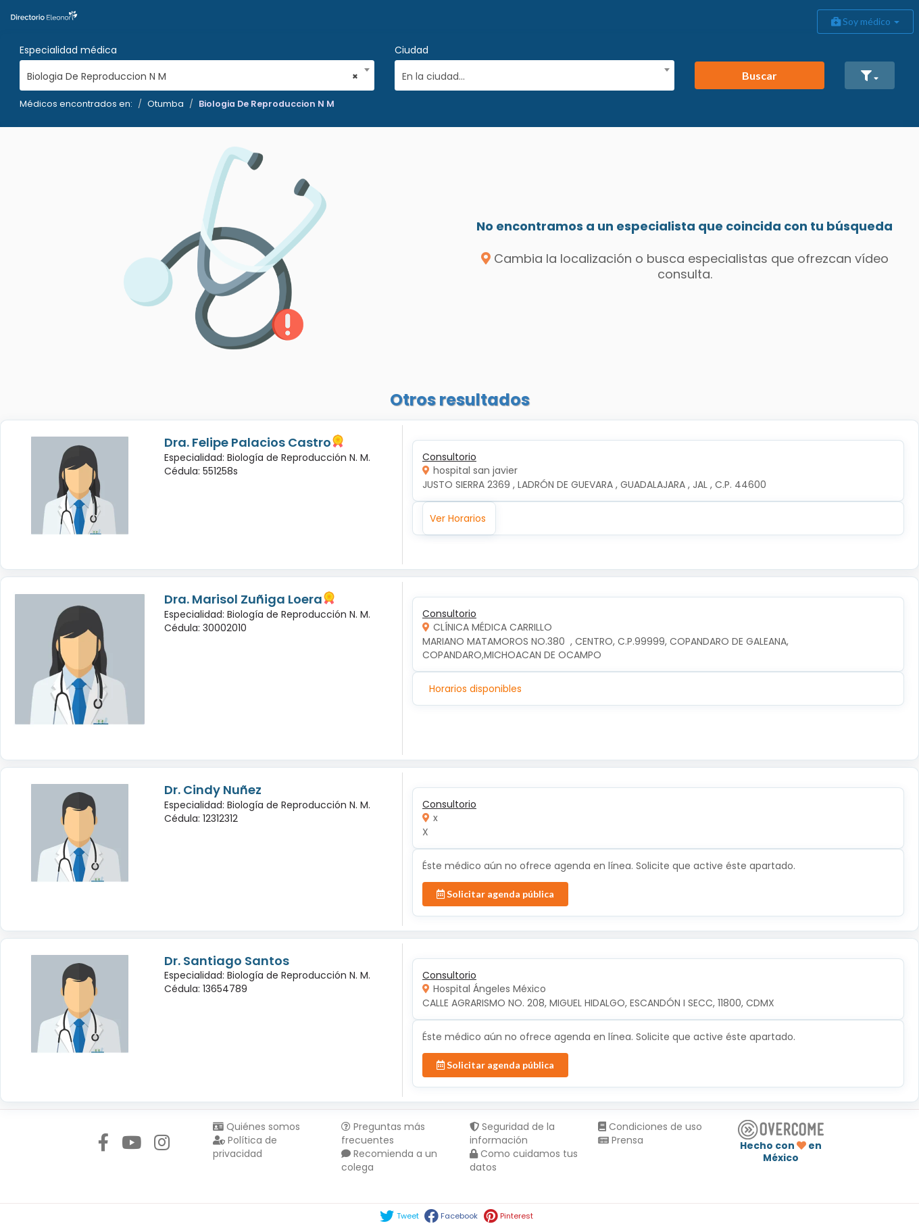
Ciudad (411, 50)
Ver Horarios (458, 518)
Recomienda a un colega (389, 1160)
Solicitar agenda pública (495, 894)
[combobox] (192, 73)
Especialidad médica (68, 50)
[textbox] (530, 75)
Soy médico (865, 21)
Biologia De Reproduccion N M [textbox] (192, 76)
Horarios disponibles (475, 688)
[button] (870, 75)
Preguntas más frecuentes (383, 1133)
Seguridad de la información (512, 1133)
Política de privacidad (245, 1146)
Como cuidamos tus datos (524, 1160)
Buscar (759, 75)
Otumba (165, 103)
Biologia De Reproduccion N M (266, 103)
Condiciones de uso (650, 1126)
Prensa (620, 1140)
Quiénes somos (256, 1126)
